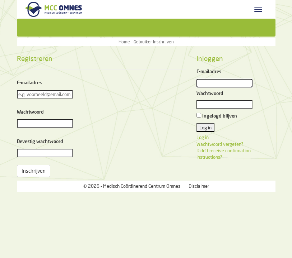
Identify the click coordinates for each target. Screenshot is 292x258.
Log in (202, 137)
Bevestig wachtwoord (40, 141)
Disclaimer (199, 186)
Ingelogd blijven (219, 116)
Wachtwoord (30, 112)
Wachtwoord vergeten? (220, 144)
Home (124, 41)
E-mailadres (29, 82)
